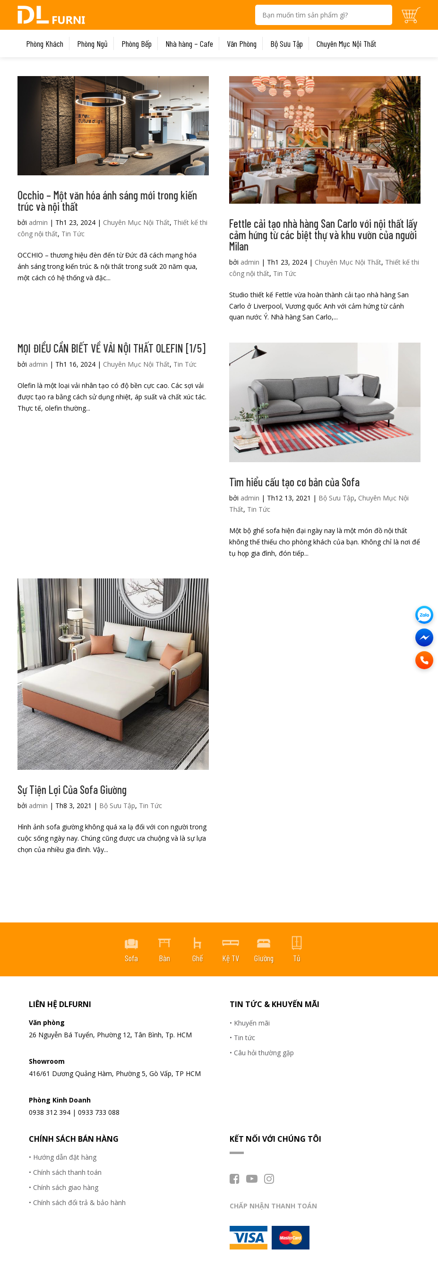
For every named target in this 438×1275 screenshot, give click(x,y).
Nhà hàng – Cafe (189, 43)
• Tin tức (242, 1037)
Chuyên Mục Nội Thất (346, 43)
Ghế (197, 958)
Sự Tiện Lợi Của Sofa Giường (72, 789)
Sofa (131, 958)
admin (38, 222)
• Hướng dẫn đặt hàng (62, 1157)
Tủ (297, 958)
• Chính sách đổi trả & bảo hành (77, 1202)
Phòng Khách (44, 43)
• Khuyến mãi (250, 1022)
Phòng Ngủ (92, 43)
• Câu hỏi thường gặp (262, 1052)
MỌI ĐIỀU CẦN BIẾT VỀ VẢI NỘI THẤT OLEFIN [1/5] (111, 348)
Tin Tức (73, 233)
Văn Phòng (242, 43)
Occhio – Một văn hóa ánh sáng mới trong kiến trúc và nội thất (107, 200)
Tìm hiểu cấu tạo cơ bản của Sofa (294, 482)
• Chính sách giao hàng (63, 1187)
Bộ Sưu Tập (286, 43)
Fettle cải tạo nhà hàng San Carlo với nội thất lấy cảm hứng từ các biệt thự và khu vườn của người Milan (323, 234)
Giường (264, 958)
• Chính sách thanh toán (65, 1172)
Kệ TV (230, 958)
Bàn (164, 958)
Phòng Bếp (136, 43)
